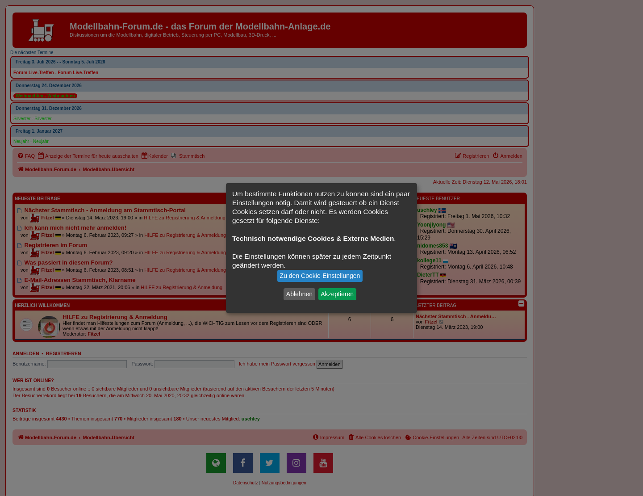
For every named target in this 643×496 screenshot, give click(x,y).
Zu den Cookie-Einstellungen (320, 275)
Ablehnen (299, 294)
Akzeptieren (337, 294)
